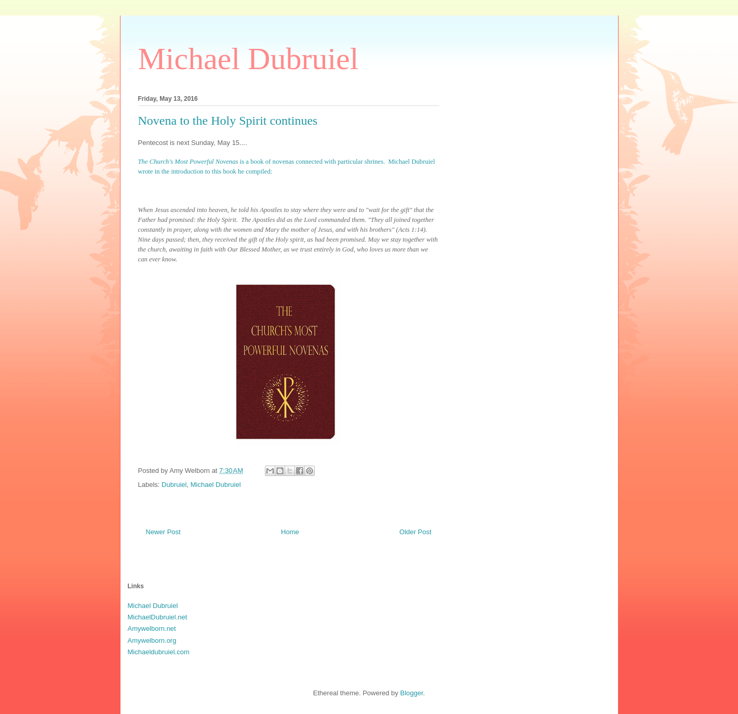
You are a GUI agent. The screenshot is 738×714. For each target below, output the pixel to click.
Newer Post (163, 532)
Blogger (411, 693)
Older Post (415, 532)
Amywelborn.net (152, 628)
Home (290, 532)
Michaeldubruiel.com (159, 652)
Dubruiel (174, 484)
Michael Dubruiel (248, 59)
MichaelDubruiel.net (157, 617)
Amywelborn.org (152, 640)
